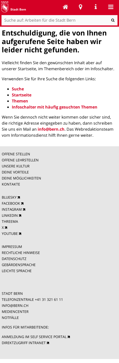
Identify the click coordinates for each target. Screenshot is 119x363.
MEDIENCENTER (15, 311)
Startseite (21, 95)
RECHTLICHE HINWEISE (21, 252)
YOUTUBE (10, 233)
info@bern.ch (51, 129)
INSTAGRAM (12, 209)
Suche (18, 89)
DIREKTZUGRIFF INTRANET (24, 342)
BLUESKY (9, 197)
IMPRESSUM (12, 246)
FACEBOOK (11, 203)
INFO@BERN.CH (15, 305)
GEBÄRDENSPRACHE (19, 264)
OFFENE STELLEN (16, 154)
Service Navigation (95, 7)
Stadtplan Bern (80, 7)
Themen (20, 101)
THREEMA (10, 221)
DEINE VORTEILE (15, 172)
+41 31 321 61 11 (49, 299)
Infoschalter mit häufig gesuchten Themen (54, 107)
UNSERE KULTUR (16, 166)
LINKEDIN (10, 215)
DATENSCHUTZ (14, 258)
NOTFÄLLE (10, 317)
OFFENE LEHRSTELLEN (20, 160)
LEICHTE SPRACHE (17, 270)
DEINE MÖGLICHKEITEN (21, 178)
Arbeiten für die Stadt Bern (65, 7)
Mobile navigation (110, 7)
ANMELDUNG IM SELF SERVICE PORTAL (34, 336)
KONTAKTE (11, 184)
